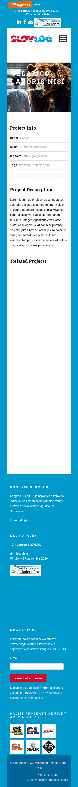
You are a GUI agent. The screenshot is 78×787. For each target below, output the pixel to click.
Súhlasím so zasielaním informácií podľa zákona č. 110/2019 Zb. (36, 693)
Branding (25, 165)
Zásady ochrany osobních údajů (47, 780)
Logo (46, 165)
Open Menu (63, 38)
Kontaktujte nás (48, 775)
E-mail (15, 658)
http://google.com (35, 156)
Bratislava (21, 553)
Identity (37, 165)
